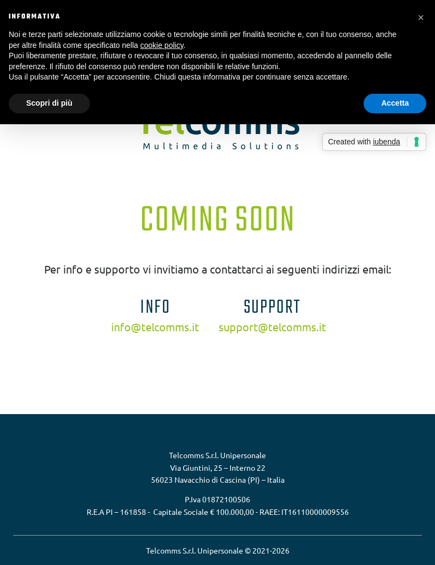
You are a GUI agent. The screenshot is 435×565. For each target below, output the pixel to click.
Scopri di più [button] (49, 103)
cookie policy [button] (161, 45)
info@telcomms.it (155, 326)
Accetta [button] (395, 103)
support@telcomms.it (272, 326)
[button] (421, 17)
